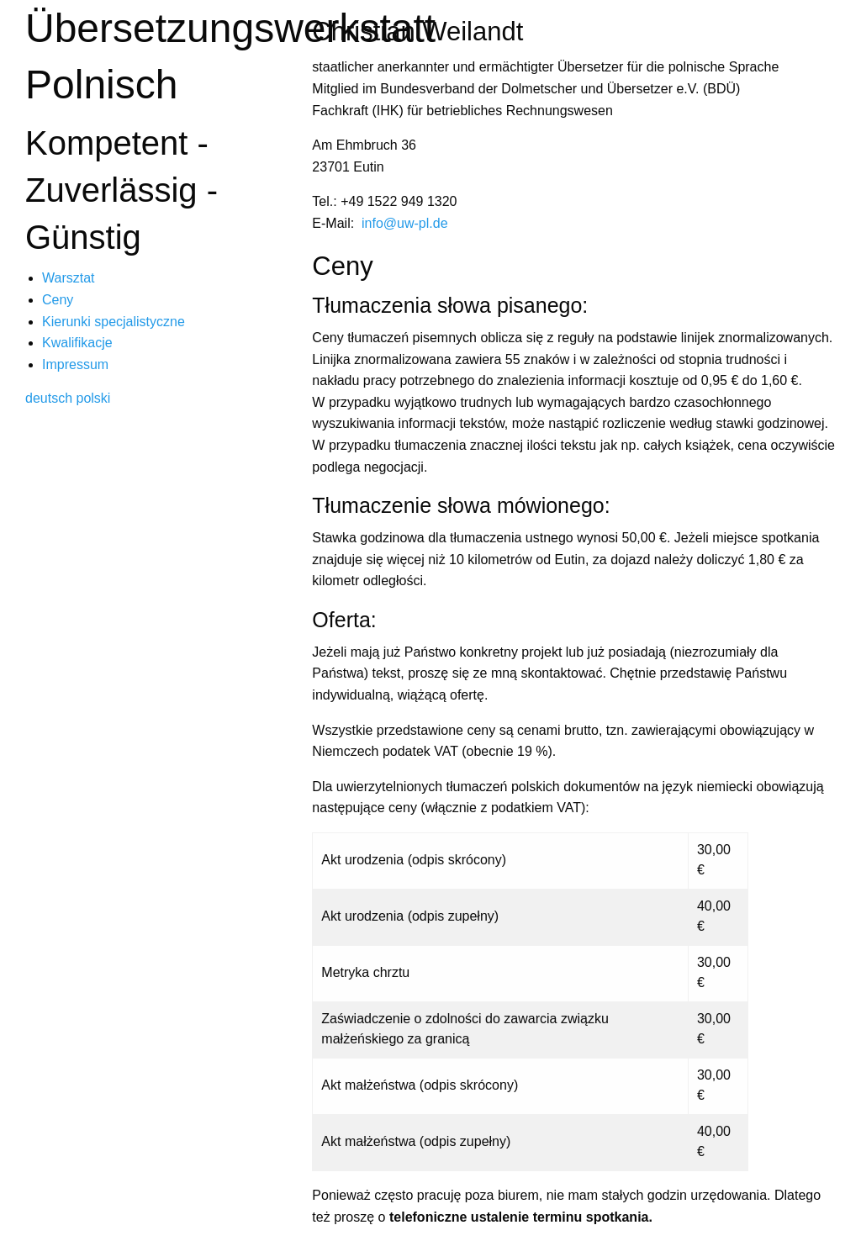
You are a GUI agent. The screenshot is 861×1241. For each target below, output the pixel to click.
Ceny (57, 300)
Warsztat (68, 278)
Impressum (75, 364)
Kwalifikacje (77, 342)
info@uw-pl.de (405, 223)
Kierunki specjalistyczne (113, 321)
